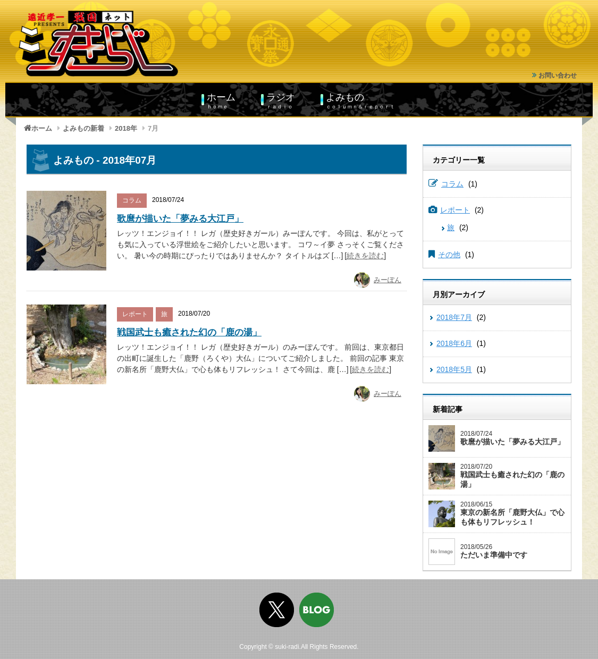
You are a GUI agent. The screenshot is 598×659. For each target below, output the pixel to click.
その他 (449, 254)
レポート (135, 314)
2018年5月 (454, 369)
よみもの (360, 100)
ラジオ (280, 100)
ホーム (221, 100)
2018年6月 (454, 343)
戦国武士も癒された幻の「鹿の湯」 (189, 332)
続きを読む (365, 255)
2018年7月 (454, 317)
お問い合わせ (554, 75)
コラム (131, 200)
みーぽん (387, 280)
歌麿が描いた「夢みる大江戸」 (180, 219)
